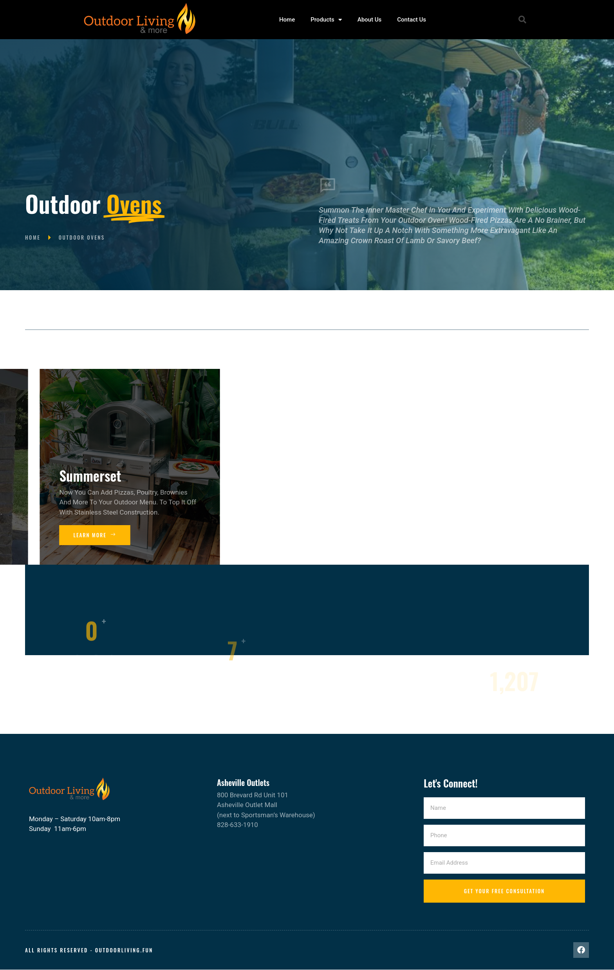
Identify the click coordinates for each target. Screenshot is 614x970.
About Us (370, 19)
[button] (522, 19)
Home (287, 19)
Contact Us (411, 19)
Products (326, 20)
